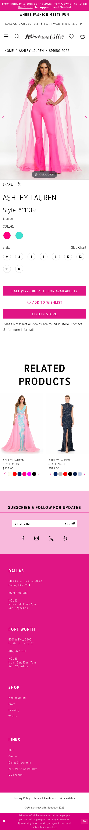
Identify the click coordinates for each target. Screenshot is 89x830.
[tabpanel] (44, 117)
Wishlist (13, 716)
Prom (11, 704)
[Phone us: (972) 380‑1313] (21, 23)
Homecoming (17, 697)
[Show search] (16, 36)
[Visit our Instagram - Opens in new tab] (36, 538)
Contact (13, 756)
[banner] (44, 36)
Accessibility (67, 798)
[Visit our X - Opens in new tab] (51, 538)
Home (9, 50)
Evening (13, 710)
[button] (5, 36)
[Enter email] (44, 523)
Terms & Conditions (45, 798)
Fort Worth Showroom (22, 768)
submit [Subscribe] (70, 523)
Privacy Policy (22, 798)
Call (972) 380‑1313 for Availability (44, 291)
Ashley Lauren (31, 50)
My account (16, 775)
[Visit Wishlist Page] (71, 36)
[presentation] (21, 424)
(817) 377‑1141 (17, 651)
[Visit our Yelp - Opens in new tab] (65, 538)
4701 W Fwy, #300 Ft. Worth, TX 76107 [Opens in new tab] (21, 641)
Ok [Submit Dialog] (84, 821)
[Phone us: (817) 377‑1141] (64, 23)
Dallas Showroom (19, 762)
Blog (11, 750)
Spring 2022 (59, 50)
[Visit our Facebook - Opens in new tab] (23, 538)
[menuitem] (44, 15)
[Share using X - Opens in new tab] (19, 184)
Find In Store (44, 314)
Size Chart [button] (78, 247)
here (54, 827)
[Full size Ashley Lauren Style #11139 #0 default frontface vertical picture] (44, 117)
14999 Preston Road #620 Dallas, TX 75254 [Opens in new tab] (25, 583)
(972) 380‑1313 (18, 592)
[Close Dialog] (4, 821)
